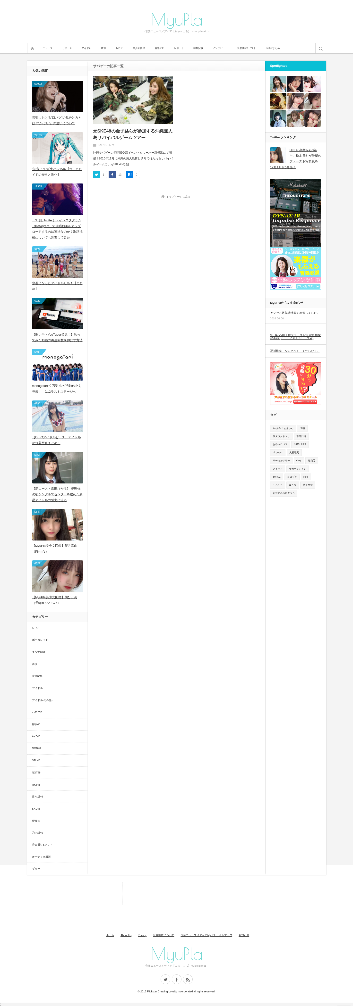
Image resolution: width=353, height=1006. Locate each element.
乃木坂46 (37, 832)
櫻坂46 (36, 820)
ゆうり (292, 484)
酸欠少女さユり (281, 436)
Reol (306, 476)
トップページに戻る (178, 196)
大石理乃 (294, 452)
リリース (67, 48)
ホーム (110, 935)
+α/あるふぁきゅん (283, 428)
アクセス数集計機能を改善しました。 (295, 313)
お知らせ (244, 935)
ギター (36, 868)
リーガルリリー (281, 460)
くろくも (278, 484)
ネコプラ (292, 476)
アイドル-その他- (42, 700)
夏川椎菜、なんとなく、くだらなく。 (295, 351)
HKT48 (36, 784)
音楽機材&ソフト (246, 48)
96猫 (302, 428)
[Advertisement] (100, 893)
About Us (126, 935)
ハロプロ (37, 712)
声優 (103, 48)
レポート (179, 48)
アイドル (86, 48)
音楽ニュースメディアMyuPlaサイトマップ (206, 935)
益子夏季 (308, 484)
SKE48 (102, 144)
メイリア (278, 468)
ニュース (47, 48)
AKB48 (36, 736)
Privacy (142, 935)
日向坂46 (37, 796)
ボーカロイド (40, 639)
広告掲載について (163, 935)
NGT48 (36, 772)
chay (298, 460)
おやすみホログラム (284, 493)
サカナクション (297, 468)
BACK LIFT (300, 444)
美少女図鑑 (139, 48)
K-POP (119, 48)
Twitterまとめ (273, 48)
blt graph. (278, 452)
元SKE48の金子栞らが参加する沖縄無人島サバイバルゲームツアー (132, 134)
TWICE (277, 476)
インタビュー (220, 48)
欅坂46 (36, 724)
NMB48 (36, 748)
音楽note (159, 48)
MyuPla (177, 18)
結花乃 (311, 460)
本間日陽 (301, 436)
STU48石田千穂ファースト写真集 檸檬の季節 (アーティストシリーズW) (295, 336)
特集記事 (198, 48)
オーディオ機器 (41, 856)
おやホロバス (280, 444)
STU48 (36, 760)
